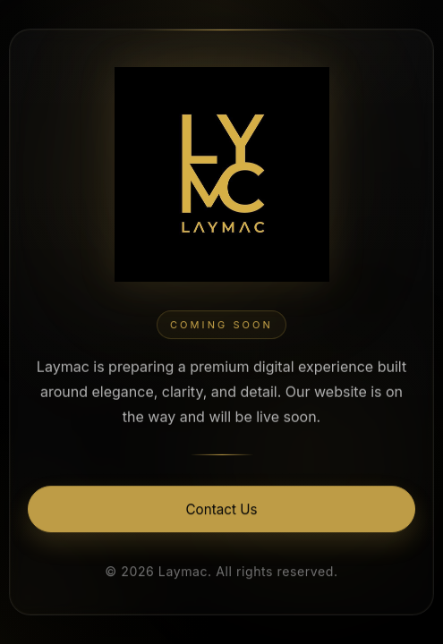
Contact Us (222, 510)
